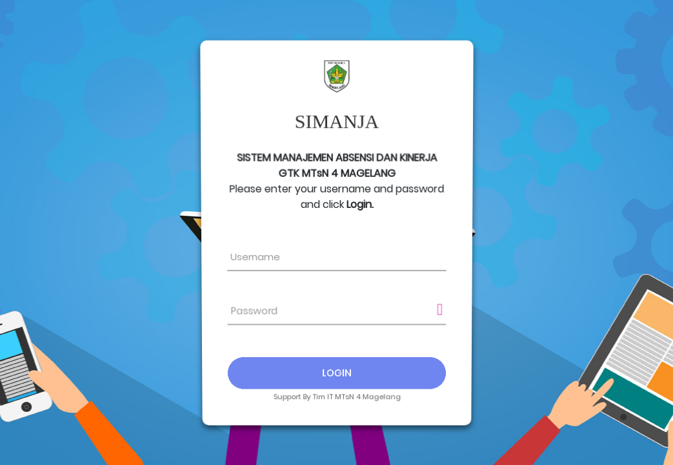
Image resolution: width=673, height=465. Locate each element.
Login (336, 370)
